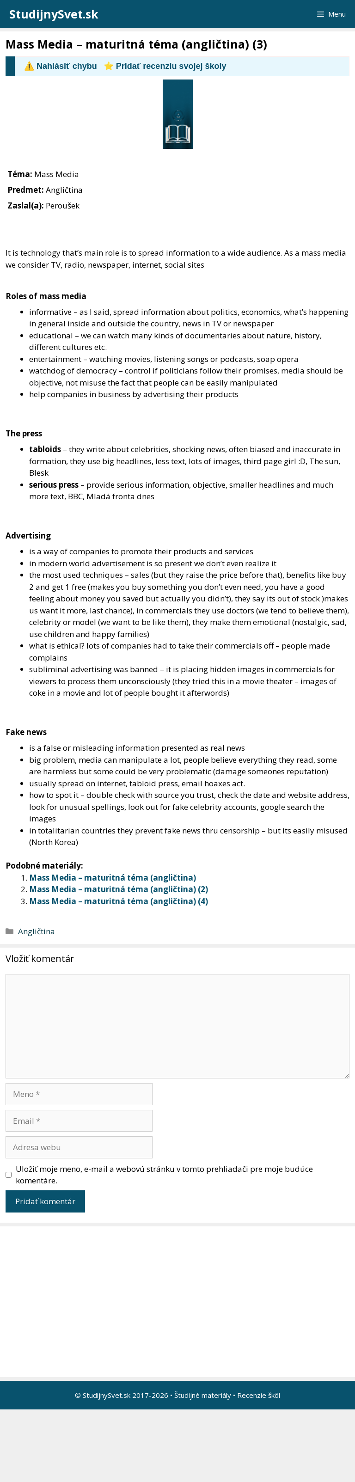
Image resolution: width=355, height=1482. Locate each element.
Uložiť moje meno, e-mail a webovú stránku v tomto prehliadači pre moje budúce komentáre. (164, 1175)
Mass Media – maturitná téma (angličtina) (112, 877)
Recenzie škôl (258, 1395)
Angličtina (36, 931)
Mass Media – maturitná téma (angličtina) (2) (118, 889)
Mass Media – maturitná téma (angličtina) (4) (118, 901)
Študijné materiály (202, 1395)
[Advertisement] (179, 1301)
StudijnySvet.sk (53, 14)
